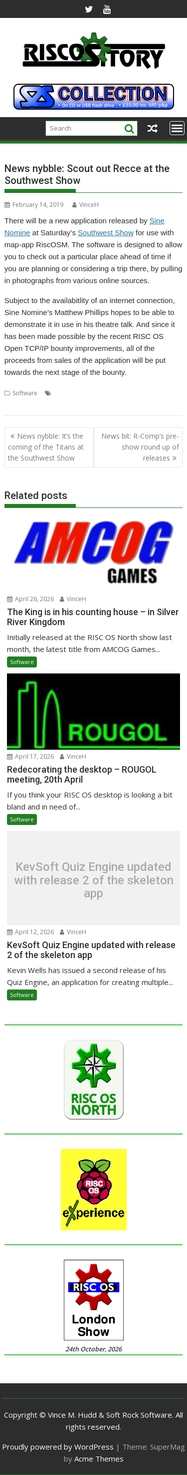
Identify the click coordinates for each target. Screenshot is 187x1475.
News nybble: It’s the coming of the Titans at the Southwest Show (46, 447)
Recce (84, 393)
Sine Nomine (142, 393)
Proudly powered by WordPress (58, 1447)
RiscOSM (109, 393)
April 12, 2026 (30, 932)
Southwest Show (27, 405)
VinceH (85, 204)
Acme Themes (99, 1459)
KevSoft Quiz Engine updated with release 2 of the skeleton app (94, 880)
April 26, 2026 (30, 599)
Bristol (63, 393)
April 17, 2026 (30, 756)
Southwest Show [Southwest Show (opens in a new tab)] (106, 232)
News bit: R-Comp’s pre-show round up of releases (140, 447)
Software (24, 393)
